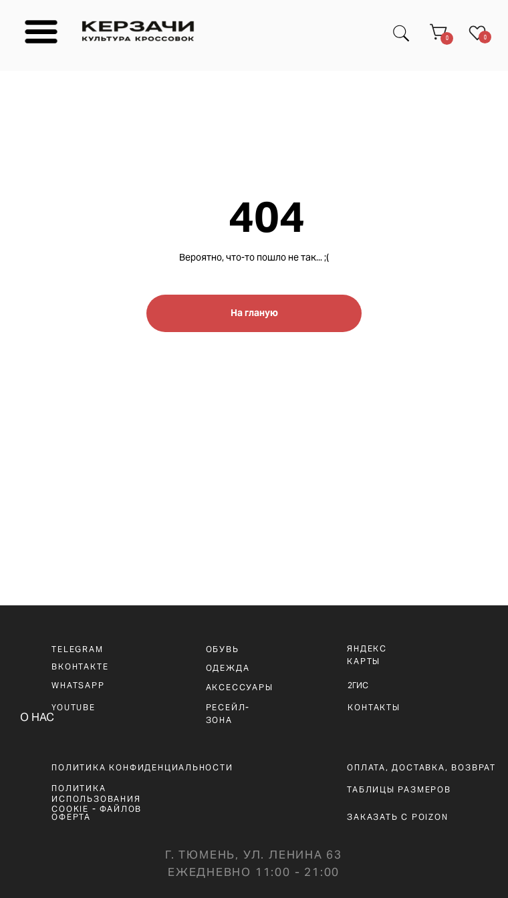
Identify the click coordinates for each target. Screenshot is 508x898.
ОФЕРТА (71, 817)
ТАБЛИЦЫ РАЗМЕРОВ (399, 789)
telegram (77, 649)
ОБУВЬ (222, 649)
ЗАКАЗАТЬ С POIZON (398, 817)
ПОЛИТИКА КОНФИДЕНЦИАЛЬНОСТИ (142, 767)
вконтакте (79, 666)
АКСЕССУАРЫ (239, 687)
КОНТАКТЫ (374, 707)
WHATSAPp (77, 685)
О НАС (37, 717)
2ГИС (358, 685)
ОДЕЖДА (228, 668)
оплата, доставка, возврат (421, 767)
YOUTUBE (73, 707)
